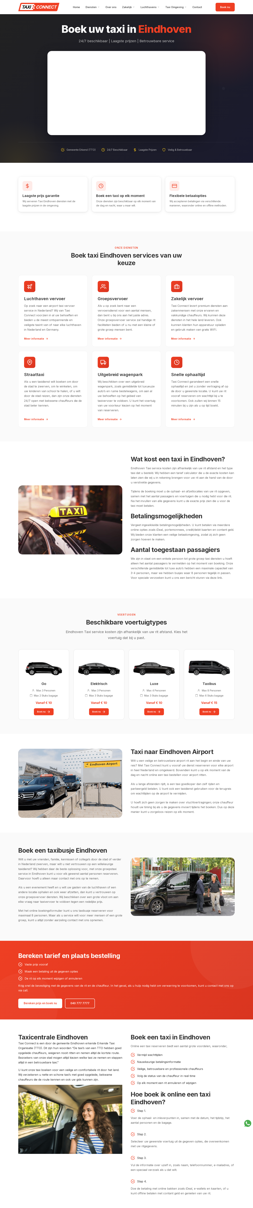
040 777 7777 (83, 1004)
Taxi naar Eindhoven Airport (172, 752)
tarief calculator (186, 473)
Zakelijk (128, 7)
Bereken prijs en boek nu (41, 1004)
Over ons (110, 7)
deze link (216, 577)
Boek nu (225, 7)
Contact (197, 7)
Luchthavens (150, 7)
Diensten (93, 7)
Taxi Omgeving (176, 7)
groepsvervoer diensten (42, 897)
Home (76, 7)
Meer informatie (36, 338)
